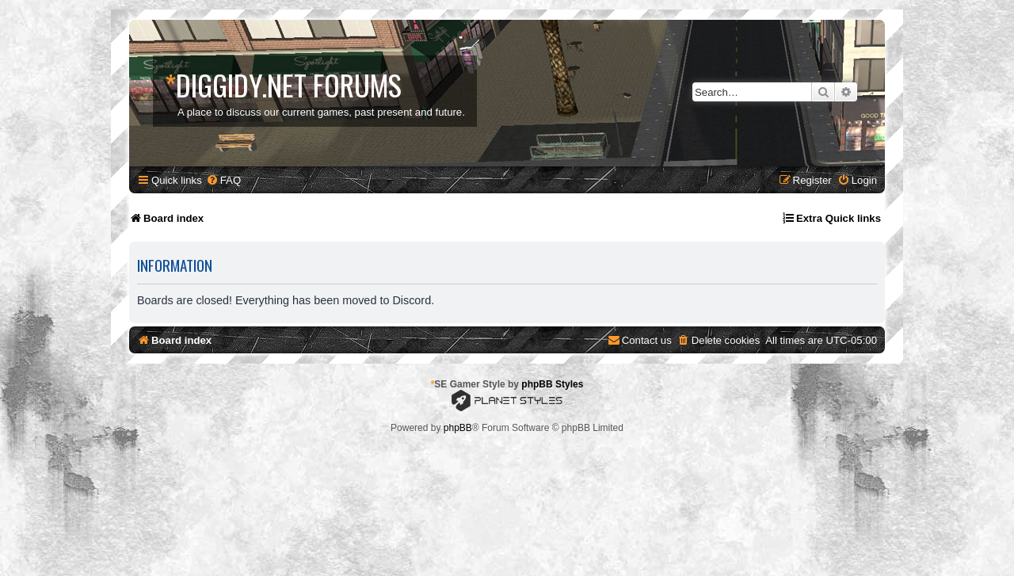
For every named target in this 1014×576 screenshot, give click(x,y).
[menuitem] (223, 180)
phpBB (458, 427)
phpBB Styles (552, 384)
